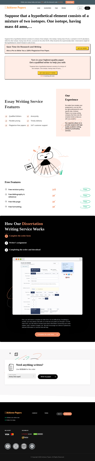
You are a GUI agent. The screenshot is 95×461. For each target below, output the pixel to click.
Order (87, 8)
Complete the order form (20, 236)
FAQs (56, 8)
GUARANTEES (47, 8)
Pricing (64, 8)
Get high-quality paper (47, 73)
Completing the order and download (24, 249)
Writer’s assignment (18, 243)
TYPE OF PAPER (12, 374)
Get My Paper (82, 48)
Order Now (67, 413)
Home (38, 8)
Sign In (80, 8)
